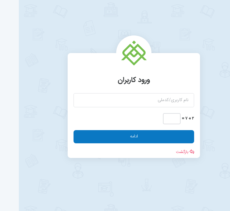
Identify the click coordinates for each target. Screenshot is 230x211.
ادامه (115, 136)
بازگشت (166, 152)
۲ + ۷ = (169, 119)
